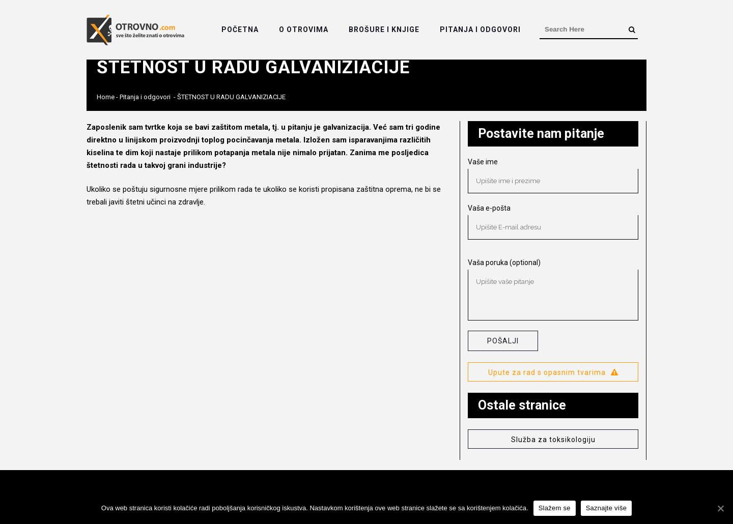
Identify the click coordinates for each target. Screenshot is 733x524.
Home (106, 97)
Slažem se (555, 508)
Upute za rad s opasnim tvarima (553, 372)
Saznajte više (606, 508)
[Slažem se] (720, 508)
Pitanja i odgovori (145, 97)
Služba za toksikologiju (553, 439)
